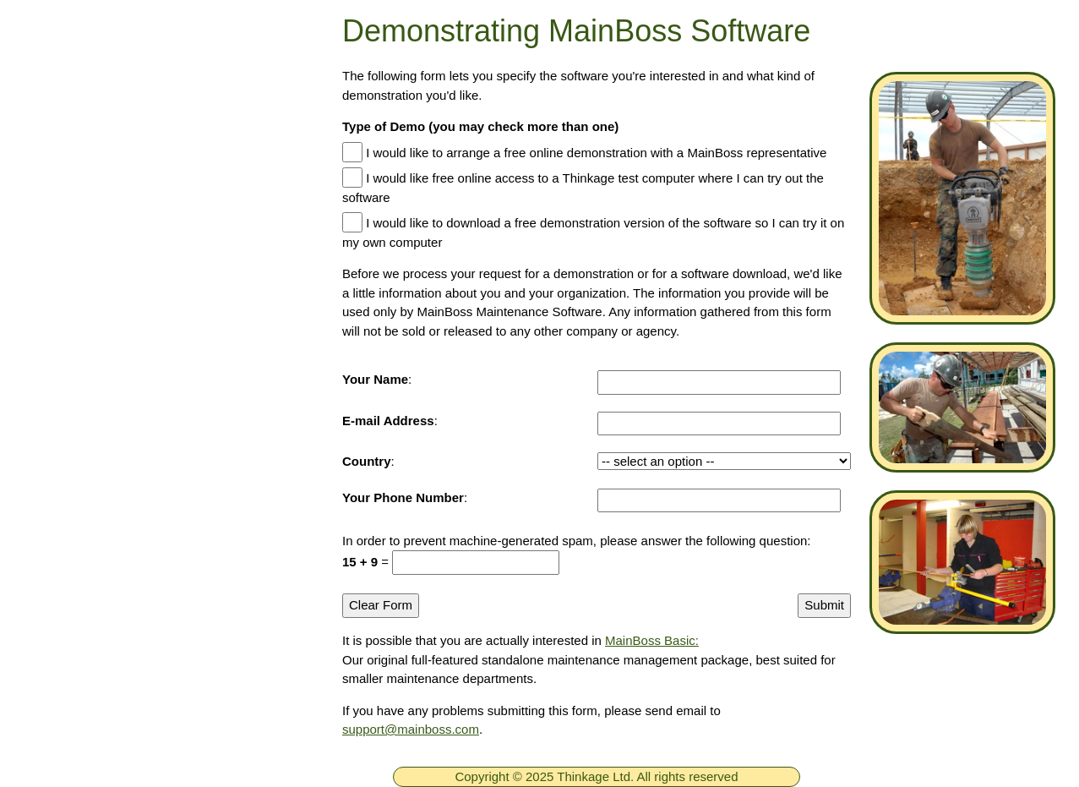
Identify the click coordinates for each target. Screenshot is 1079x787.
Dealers (45, 709)
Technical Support (117, 308)
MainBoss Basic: (652, 640)
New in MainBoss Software (148, 508)
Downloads (95, 358)
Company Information (92, 672)
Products (87, 258)
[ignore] (36, 160)
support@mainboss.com (410, 729)
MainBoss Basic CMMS (136, 458)
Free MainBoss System (136, 208)
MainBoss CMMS (116, 408)
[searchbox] (158, 756)
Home (77, 158)
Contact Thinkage (79, 636)
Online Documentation (132, 557)
